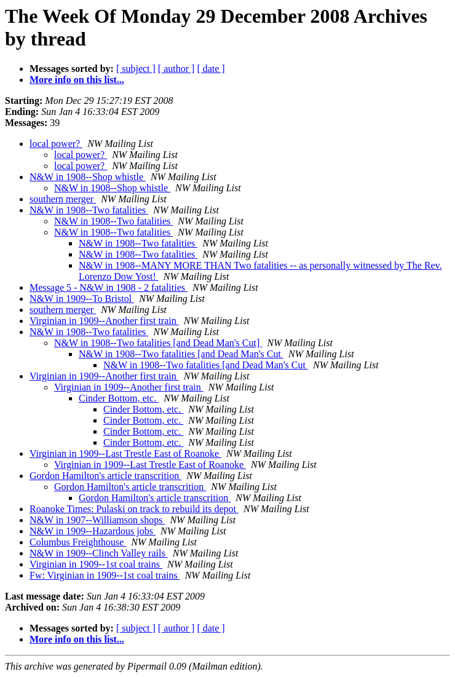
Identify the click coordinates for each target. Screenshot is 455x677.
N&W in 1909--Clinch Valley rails (99, 553)
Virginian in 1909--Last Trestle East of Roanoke (125, 453)
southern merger (63, 199)
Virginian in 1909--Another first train (104, 320)
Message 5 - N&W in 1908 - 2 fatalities (109, 287)
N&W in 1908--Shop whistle (88, 177)
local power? (56, 143)
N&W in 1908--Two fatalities (89, 210)
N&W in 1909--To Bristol (82, 298)
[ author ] (176, 68)
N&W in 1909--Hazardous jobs (93, 531)
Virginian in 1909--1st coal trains (96, 564)
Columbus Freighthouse (78, 542)
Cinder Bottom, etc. (119, 398)
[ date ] (210, 68)
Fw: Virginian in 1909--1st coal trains (105, 575)
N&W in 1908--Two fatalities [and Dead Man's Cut (181, 354)
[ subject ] (136, 68)
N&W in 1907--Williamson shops (97, 520)
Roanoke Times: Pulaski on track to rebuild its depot (134, 509)
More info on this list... (77, 79)
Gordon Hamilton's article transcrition (105, 475)
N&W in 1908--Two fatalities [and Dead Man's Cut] (158, 343)
